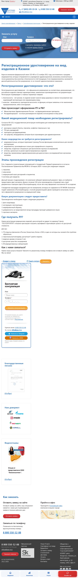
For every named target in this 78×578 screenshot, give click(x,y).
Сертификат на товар (48, 546)
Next (10, 393)
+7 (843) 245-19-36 (29, 9)
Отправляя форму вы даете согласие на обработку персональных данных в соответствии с (14, 317)
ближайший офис (56, 506)
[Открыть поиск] (74, 17)
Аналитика (29, 574)
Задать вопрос (34, 261)
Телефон (31, 37)
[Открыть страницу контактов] (58, 514)
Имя (4, 37)
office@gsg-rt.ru (26, 12)
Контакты (44, 561)
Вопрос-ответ (45, 559)
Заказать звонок (67, 10)
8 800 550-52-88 (47, 9)
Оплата (43, 557)
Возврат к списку (9, 261)
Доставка (44, 555)
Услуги (49, 574)
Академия (10, 574)
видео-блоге (38, 47)
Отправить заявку (10, 48)
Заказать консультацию (16, 308)
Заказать (46, 261)
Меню (6, 17)
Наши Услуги (45, 544)
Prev (6, 393)
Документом (19, 319)
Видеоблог (44, 548)
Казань (12, 1)
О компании (45, 553)
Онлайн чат (67, 574)
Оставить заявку (12, 516)
